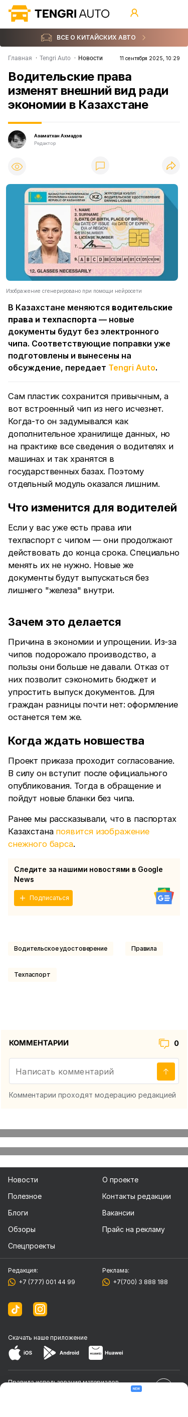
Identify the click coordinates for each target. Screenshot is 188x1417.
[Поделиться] (171, 166)
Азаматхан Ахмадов (58, 135)
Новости (23, 1179)
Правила (144, 948)
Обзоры (22, 1229)
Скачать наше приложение (47, 1337)
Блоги (18, 1212)
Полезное (25, 1196)
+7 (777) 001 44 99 (45, 1282)
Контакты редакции (136, 1196)
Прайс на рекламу (133, 1229)
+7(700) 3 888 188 (139, 1282)
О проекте (120, 1179)
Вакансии (118, 1212)
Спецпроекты (31, 1246)
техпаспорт (32, 974)
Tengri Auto (131, 368)
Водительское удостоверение (60, 948)
